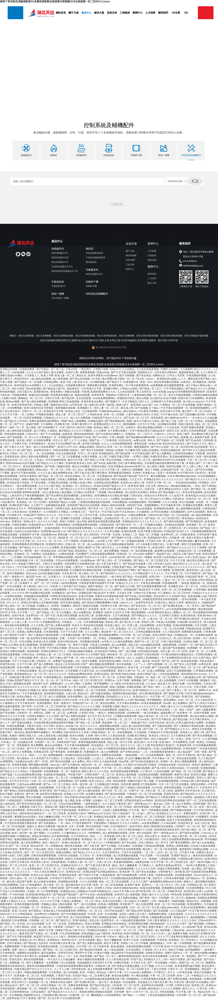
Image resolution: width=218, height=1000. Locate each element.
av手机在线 (76, 404)
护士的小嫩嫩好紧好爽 (138, 758)
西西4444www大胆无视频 (20, 463)
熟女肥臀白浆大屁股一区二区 (118, 378)
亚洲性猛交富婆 (68, 875)
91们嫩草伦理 (132, 450)
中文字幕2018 (185, 472)
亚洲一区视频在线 (68, 819)
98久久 (151, 440)
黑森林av (111, 395)
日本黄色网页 (27, 738)
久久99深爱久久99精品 (56, 511)
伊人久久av (26, 518)
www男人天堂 (105, 540)
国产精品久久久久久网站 (50, 463)
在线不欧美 (18, 615)
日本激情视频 (51, 631)
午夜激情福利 (113, 842)
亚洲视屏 (98, 612)
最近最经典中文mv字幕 (79, 884)
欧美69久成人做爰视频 (128, 894)
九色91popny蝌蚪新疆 (29, 784)
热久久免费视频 (57, 696)
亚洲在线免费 (129, 531)
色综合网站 (55, 709)
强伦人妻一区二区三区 (106, 408)
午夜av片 (112, 936)
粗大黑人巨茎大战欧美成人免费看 (185, 722)
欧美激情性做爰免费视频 (125, 771)
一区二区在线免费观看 (151, 755)
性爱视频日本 (131, 382)
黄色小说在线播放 (58, 849)
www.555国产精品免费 (13, 699)
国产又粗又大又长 (197, 443)
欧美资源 (117, 933)
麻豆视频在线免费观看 (102, 664)
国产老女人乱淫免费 (185, 664)
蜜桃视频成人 (158, 943)
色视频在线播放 (72, 839)
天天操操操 (140, 732)
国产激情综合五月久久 (14, 508)
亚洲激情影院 (106, 453)
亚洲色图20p (144, 748)
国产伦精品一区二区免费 (28, 382)
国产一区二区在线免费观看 (202, 800)
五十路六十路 (210, 463)
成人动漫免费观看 (14, 888)
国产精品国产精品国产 (66, 894)
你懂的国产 (208, 602)
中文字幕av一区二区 (163, 758)
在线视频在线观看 (46, 819)
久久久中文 (18, 592)
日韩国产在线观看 (184, 777)
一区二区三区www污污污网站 (154, 498)
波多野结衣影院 (9, 849)
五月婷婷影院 (8, 952)
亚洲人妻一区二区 (75, 544)
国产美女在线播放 (146, 871)
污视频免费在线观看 (160, 917)
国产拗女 (143, 926)
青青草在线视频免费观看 (41, 965)
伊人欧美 (92, 453)
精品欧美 (62, 826)
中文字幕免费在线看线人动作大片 (64, 978)
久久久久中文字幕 (50, 901)
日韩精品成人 (61, 719)
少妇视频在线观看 (167, 424)
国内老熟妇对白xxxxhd (194, 673)
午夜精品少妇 (35, 589)
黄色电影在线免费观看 (17, 625)
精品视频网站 (139, 612)
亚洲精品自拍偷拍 (97, 930)
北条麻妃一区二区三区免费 (107, 800)
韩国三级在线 (186, 424)
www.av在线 (193, 930)
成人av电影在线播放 (45, 881)
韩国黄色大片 (145, 372)
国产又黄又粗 (72, 829)
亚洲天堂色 (15, 959)
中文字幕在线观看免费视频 (77, 528)
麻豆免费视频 (158, 476)
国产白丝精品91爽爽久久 (110, 433)
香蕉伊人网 (148, 622)
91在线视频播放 (207, 476)
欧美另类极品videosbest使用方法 (127, 466)
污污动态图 (192, 768)
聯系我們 (163, 12)
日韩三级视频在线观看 (104, 917)
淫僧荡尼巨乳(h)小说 (119, 690)
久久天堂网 (52, 716)
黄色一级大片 (41, 657)
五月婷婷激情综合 (19, 991)
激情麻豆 (205, 680)
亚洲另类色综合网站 (92, 401)
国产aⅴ (151, 813)
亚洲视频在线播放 (95, 807)
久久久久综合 (189, 920)
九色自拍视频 (162, 771)
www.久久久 (127, 602)
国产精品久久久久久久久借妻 (84, 706)
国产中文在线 (87, 894)
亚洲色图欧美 (75, 751)
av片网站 (14, 644)
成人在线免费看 (145, 904)
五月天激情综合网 (181, 735)
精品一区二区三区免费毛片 (165, 677)
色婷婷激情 (33, 651)
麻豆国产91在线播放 (174, 648)
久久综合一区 (87, 855)
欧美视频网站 (193, 949)
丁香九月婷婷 (159, 969)
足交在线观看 (84, 398)
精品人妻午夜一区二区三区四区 (190, 836)
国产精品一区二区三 (150, 388)
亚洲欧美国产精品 (19, 505)
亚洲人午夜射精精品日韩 (181, 816)
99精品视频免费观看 (36, 972)
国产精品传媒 (180, 719)
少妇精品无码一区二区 (117, 518)
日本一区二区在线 (56, 923)
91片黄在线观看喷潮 (137, 385)
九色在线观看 (176, 914)
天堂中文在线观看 (132, 852)
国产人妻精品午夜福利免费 (44, 635)
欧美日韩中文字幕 (170, 411)
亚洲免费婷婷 (66, 780)
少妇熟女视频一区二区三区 (198, 641)
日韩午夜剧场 (206, 579)
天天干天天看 (178, 560)
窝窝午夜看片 (156, 926)
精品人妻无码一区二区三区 (153, 716)
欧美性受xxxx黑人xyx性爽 (198, 891)
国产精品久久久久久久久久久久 (85, 531)
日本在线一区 (177, 956)
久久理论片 (146, 771)
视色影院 (6, 920)
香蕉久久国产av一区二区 (132, 670)
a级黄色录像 (142, 862)
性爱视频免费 (170, 583)
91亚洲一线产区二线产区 (166, 661)
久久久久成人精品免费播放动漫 (55, 472)
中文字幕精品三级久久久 (136, 401)
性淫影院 (33, 901)
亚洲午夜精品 (80, 920)
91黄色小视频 (102, 952)
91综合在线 (125, 440)
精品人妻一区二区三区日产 (71, 414)
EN (186, 12)
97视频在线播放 (45, 414)
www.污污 (115, 369)
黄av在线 (31, 888)
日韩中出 (160, 433)
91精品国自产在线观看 (25, 787)
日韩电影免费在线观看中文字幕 (97, 583)
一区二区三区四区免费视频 (27, 417)
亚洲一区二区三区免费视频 (177, 589)
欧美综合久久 (141, 696)
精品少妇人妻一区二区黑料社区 (164, 528)
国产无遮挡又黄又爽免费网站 (26, 498)
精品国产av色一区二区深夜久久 (44, 576)
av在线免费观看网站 (104, 398)
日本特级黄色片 (38, 443)
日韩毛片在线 (70, 699)
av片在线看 (159, 391)
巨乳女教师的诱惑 (56, 459)
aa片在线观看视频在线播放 (181, 609)
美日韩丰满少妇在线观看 (194, 446)
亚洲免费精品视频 (138, 923)
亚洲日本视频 (86, 596)
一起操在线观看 (51, 528)
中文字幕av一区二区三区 (18, 648)
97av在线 (138, 554)
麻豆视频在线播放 (205, 881)
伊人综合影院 (191, 528)
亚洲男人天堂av (104, 888)
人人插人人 (98, 758)
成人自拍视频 (71, 972)
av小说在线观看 (36, 923)
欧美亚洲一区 (127, 871)
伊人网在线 (30, 586)
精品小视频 (6, 875)
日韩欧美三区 (78, 511)
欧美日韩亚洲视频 (67, 615)
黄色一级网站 (125, 797)
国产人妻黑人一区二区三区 (182, 690)
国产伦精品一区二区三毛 (50, 369)
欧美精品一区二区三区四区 (32, 502)
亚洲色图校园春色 (22, 537)
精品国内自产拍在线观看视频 (127, 952)
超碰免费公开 (168, 712)
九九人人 (106, 443)
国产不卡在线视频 (51, 433)
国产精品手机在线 (100, 985)
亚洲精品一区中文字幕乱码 (51, 729)
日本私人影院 (41, 829)
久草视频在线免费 (98, 686)
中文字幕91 (69, 868)
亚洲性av (211, 985)
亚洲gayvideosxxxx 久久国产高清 (50, 917)
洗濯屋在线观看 (164, 875)
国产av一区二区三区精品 (57, 784)
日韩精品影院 (107, 524)
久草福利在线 (95, 414)
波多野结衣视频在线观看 (185, 936)
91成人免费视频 (156, 670)
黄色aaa (101, 972)
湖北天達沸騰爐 (43, 335)
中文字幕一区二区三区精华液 (50, 706)
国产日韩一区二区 (153, 729)
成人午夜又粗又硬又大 (109, 563)
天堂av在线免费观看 (66, 560)
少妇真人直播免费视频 (115, 810)
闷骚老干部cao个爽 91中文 (70, 930)
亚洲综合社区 (74, 871)
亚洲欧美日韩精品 (137, 735)
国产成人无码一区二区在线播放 (114, 560)
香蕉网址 (191, 956)
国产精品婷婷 (123, 453)
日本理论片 (200, 472)
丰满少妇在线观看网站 (193, 907)
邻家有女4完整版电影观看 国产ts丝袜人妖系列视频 (123, 596)
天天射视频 (71, 670)
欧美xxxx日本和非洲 (156, 495)
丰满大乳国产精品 (37, 709)
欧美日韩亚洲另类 (22, 404)
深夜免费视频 (125, 732)
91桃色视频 (21, 560)
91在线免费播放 (195, 888)
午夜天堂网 (200, 686)
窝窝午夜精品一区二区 (101, 586)
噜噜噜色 (14, 518)
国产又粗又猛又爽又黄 (98, 865)
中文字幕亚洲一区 (141, 547)
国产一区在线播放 (158, 962)
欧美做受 (21, 589)
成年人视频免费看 (206, 709)
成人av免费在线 (82, 612)
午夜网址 (36, 554)
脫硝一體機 (163, 149)
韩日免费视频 (116, 492)
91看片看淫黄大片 (82, 424)
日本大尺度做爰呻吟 (31, 884)
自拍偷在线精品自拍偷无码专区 (82, 755)
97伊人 (82, 453)
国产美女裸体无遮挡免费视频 (62, 495)
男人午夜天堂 (177, 982)
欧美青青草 (98, 395)
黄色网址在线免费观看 (80, 936)
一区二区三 (150, 852)
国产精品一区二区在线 (13, 923)
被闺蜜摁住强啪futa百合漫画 (33, 609)
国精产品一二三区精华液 (103, 440)
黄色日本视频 (92, 923)
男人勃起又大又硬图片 (137, 901)
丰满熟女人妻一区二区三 (81, 862)
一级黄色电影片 (92, 803)
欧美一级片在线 (208, 807)
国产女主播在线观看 (89, 790)
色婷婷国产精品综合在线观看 (83, 505)
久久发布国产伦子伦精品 (73, 586)
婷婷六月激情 (67, 521)
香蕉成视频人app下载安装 (202, 596)
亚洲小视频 (23, 667)
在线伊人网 (72, 372)
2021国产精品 (66, 550)
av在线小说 (72, 725)
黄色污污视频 (81, 644)
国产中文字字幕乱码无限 (41, 748)
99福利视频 (178, 901)
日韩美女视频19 (36, 716)
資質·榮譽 (130, 260)
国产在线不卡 (24, 829)
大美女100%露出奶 (111, 489)
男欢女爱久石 (152, 836)
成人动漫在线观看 (45, 479)
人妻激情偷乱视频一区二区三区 (149, 395)
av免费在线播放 (13, 596)
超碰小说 (5, 764)
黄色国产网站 (153, 579)
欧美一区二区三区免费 (54, 686)
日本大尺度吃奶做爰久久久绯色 (135, 829)
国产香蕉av (10, 790)
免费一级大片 (19, 949)
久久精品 (83, 440)
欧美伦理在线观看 (193, 492)
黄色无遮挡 (208, 965)
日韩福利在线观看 (34, 800)
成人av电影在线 (96, 544)
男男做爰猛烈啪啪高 (120, 472)
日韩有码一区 (44, 661)
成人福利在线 (206, 761)
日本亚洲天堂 (70, 573)
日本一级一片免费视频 (179, 943)
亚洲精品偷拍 (96, 421)
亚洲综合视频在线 (171, 450)
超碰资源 (67, 433)
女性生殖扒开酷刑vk (166, 372)
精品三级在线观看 (62, 904)
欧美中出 (209, 648)
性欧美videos (205, 615)
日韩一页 (170, 803)
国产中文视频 (109, 845)
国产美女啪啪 (8, 712)
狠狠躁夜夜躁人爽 (189, 372)
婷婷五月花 (173, 430)
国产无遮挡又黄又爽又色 (23, 956)
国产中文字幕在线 (161, 719)
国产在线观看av (48, 823)
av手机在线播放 (160, 511)
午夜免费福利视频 (197, 375)
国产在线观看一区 (17, 437)
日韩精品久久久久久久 (56, 417)
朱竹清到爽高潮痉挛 (150, 693)
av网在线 (72, 712)
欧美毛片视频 (199, 774)
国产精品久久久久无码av (14, 771)
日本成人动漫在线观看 (203, 845)
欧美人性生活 (97, 780)
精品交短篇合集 (54, 800)
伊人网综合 (39, 939)
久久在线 (56, 839)
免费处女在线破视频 (38, 699)
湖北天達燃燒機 (126, 335)
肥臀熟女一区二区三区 (90, 910)
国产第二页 (44, 998)
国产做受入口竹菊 (95, 459)
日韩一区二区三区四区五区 (140, 638)
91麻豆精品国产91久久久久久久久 (33, 969)
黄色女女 (81, 375)
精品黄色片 (73, 388)
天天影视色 (55, 972)
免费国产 (150, 554)
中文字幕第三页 (174, 573)
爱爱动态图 (140, 443)
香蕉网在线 (6, 969)
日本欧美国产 (190, 748)
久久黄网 (211, 651)
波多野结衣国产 (101, 537)
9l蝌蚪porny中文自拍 (99, 813)
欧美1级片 (140, 742)
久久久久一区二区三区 (49, 540)
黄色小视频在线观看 (52, 858)
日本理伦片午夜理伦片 (62, 878)
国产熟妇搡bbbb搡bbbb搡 (140, 437)
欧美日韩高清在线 (68, 641)
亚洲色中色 (18, 709)
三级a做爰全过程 (192, 677)
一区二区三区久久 (11, 466)
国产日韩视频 (127, 375)
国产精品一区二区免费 (203, 489)
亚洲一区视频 (83, 800)
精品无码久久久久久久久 (187, 563)
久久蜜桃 (42, 888)
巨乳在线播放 (14, 586)
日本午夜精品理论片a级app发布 (148, 430)
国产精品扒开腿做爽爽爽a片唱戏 (100, 602)
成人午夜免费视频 (117, 579)
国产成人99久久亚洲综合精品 (168, 768)
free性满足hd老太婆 (133, 683)
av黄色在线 (205, 664)
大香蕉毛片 (81, 609)
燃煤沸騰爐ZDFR (59, 253)
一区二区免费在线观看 (201, 635)
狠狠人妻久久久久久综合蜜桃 (177, 706)
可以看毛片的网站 (149, 411)
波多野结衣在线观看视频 (127, 849)
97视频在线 (23, 836)
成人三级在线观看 (114, 949)
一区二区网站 (27, 414)
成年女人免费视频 (22, 751)
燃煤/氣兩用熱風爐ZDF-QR (64, 271)
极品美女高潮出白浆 (198, 560)
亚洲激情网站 (133, 599)
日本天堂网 (201, 625)
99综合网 (176, 894)
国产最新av (140, 567)
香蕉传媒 (63, 534)
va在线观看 (18, 372)
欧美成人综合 (73, 411)
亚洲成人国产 (194, 463)
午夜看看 (58, 926)
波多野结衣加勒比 (10, 479)
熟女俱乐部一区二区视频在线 (47, 845)
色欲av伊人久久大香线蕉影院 (16, 914)
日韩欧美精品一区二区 (103, 732)
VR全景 (176, 12)
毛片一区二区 (51, 518)
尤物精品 (46, 904)
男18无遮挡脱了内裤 (97, 826)
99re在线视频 (34, 388)
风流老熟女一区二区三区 (89, 550)
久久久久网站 (92, 631)
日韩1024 (153, 515)
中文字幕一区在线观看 (92, 699)
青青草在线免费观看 (63, 599)
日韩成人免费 (41, 404)
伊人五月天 (160, 949)
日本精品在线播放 (27, 670)
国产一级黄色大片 (14, 576)
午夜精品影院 (14, 800)
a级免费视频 (169, 644)
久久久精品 (108, 803)
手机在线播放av (33, 628)
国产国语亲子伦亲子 (15, 635)
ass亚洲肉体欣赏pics (160, 612)
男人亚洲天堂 (144, 391)
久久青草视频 (209, 738)
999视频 (140, 797)
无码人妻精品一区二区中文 (153, 842)
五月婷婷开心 (157, 609)
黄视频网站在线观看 (173, 888)
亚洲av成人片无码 (138, 609)
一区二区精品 (99, 638)
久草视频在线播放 (203, 670)
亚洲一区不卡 (193, 738)
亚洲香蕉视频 (19, 764)
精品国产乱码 (41, 683)
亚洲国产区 (209, 628)
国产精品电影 (195, 959)
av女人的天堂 (203, 823)
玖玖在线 (157, 787)
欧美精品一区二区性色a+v (78, 485)
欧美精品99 (163, 378)
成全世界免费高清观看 (166, 382)
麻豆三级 (139, 482)
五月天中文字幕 (146, 424)
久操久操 (71, 693)
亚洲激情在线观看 (164, 508)
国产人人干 (70, 440)
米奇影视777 (127, 904)
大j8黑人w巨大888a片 (89, 787)
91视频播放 (122, 528)
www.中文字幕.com (124, 891)
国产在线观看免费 (127, 875)
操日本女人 (108, 547)
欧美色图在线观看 (148, 651)
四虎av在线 (103, 372)
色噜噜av (98, 599)
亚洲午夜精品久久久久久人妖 (149, 690)
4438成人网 (186, 780)
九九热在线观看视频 (147, 369)
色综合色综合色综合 (173, 443)
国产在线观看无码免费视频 (201, 871)
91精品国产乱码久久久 (177, 531)
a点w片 (96, 810)
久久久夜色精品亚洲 (117, 959)
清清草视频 (199, 803)
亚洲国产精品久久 (181, 855)
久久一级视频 (149, 858)
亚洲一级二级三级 (41, 926)
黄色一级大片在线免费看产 (41, 446)
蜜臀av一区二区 (182, 612)
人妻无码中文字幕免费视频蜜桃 (27, 495)
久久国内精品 (67, 946)
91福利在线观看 (124, 508)
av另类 (105, 641)
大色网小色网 (101, 369)
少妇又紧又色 (24, 391)
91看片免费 (173, 544)
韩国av (105, 505)
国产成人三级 (169, 421)
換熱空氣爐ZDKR (94, 274)
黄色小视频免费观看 (186, 761)
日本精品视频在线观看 (148, 631)
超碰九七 (32, 826)
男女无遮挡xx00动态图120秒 (81, 797)
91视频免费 (77, 777)
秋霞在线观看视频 (150, 888)
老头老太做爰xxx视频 (202, 716)
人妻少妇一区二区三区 (160, 618)
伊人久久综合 (208, 936)
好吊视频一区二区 (29, 907)
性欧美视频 (86, 956)
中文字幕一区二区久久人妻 (77, 816)
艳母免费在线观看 (14, 433)
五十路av (154, 408)
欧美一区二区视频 (114, 414)
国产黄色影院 (58, 751)
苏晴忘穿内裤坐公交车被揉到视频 (40, 602)
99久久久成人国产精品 (20, 450)
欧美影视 (109, 836)
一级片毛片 (94, 511)
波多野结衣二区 (170, 534)
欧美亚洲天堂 (70, 709)
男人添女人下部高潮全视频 (178, 540)
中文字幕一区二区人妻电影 (117, 768)
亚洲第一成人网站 (192, 868)
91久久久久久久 (59, 579)
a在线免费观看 (69, 583)
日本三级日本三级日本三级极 (76, 427)
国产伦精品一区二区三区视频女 (54, 612)
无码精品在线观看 (175, 524)
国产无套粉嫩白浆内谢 (192, 414)
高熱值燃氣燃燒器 (94, 253)
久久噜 (136, 622)
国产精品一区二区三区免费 (186, 771)
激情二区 (171, 755)
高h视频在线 (200, 382)
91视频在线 (180, 635)
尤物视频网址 (152, 505)
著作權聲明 (143, 340)
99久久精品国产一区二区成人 (167, 738)
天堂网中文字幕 (109, 605)
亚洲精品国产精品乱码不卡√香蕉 (142, 589)
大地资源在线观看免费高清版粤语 (75, 965)
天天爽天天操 (19, 443)
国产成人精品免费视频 (34, 401)
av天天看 (153, 742)
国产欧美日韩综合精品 (123, 673)
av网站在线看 (122, 962)
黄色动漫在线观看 (187, 758)
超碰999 (179, 790)
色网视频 (136, 680)
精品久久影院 (176, 602)
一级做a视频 (130, 755)
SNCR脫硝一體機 (60, 298)
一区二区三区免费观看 (112, 988)
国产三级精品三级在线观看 (135, 787)
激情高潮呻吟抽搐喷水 (38, 732)
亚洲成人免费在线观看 (29, 631)
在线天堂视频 (164, 625)
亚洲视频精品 (192, 969)
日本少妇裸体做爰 (66, 453)
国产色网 (50, 466)
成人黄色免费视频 (95, 696)
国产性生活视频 (204, 469)
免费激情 (24, 807)
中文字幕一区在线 (111, 534)
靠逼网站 (34, 768)
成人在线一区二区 (114, 599)
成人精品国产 (185, 751)
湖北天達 (164, 335)
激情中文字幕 (46, 930)
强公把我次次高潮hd (136, 492)
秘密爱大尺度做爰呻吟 (145, 784)
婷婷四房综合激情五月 (32, 813)
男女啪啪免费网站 (109, 635)
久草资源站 (20, 690)
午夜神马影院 (57, 888)
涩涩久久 (201, 777)
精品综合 (19, 732)
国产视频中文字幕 (122, 537)
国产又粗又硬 (92, 845)
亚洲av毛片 (30, 521)
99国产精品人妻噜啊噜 (74, 421)
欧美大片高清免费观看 (194, 430)
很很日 (69, 858)
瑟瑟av (153, 492)
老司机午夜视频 (91, 443)
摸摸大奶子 (122, 404)
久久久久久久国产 (177, 923)
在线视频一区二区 (39, 982)
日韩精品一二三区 (72, 622)
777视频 (5, 472)
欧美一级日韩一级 (83, 784)
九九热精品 (128, 369)
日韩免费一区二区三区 (40, 719)
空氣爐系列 (81, 149)
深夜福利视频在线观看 (139, 946)
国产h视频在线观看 (181, 810)
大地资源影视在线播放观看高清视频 (54, 722)
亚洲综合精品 (99, 466)
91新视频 (137, 845)
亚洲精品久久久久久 (61, 609)
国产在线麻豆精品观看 (38, 592)
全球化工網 (114, 340)
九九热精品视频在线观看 (121, 544)
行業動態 (152, 255)
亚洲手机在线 (8, 664)
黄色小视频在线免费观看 (91, 959)
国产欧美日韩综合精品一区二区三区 (37, 803)
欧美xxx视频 (77, 735)
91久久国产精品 (202, 657)
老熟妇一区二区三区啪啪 (135, 943)
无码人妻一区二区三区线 (174, 651)
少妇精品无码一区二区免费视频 (194, 550)
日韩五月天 (37, 807)
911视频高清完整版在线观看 (86, 570)
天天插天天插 (86, 670)
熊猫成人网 (51, 807)
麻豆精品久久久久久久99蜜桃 (75, 430)
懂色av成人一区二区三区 (50, 469)
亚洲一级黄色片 (62, 703)
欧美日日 (194, 933)
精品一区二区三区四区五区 (88, 680)
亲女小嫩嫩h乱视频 (50, 816)
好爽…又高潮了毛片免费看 (75, 638)
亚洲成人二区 (130, 534)
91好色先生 (184, 764)
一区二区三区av (92, 901)
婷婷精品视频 (137, 528)
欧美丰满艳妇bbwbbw (126, 888)
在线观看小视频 (111, 706)
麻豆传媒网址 (49, 952)
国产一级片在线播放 (85, 904)
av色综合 (186, 382)
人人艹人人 (139, 664)
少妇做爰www (88, 560)
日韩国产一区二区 (45, 742)
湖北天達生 (141, 335)
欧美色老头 (154, 628)
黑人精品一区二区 (89, 573)
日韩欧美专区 (175, 891)
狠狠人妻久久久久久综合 (96, 771)
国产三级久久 (150, 680)
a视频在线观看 (141, 768)
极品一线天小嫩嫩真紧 (125, 865)
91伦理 (92, 914)
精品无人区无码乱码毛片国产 (71, 664)
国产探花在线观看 (115, 794)
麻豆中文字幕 (75, 459)
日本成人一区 (9, 742)
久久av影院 (53, 832)
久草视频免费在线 (50, 622)
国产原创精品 (203, 696)
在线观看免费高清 (75, 385)
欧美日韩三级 (86, 615)
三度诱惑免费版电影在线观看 (94, 502)
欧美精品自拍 (49, 550)
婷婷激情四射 (158, 923)
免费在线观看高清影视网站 (44, 421)
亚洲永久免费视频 (129, 917)
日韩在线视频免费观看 (102, 554)
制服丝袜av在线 (59, 404)
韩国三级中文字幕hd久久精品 (143, 421)
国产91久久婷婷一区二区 (165, 446)
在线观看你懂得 (184, 875)
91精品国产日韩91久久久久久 (40, 515)
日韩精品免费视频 (154, 845)
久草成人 (39, 459)
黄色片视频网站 (16, 573)
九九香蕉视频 (17, 897)
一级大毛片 (102, 982)
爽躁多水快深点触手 (61, 982)
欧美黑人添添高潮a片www (169, 557)
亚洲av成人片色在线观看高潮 (59, 910)
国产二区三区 (8, 631)
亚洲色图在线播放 (54, 693)
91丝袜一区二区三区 (45, 537)
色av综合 (6, 599)
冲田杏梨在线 (79, 969)
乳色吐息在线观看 (90, 768)
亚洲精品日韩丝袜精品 (93, 579)
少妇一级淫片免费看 (86, 661)
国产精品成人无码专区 (36, 943)
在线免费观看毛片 (53, 797)
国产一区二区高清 (19, 845)
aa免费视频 (156, 385)
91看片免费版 (90, 456)
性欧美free (179, 498)
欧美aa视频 (57, 829)
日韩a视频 (43, 570)
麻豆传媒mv (131, 411)
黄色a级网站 (118, 946)
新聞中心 (138, 12)
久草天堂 (202, 988)
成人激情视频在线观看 (188, 508)
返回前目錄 (117, 204)
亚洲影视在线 (41, 391)
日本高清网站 (194, 683)
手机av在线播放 (144, 508)
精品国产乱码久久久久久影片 (91, 557)
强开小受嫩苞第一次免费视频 (42, 962)
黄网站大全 (205, 690)
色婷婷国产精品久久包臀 (62, 502)
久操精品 (52, 430)
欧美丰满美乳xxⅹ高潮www (103, 375)
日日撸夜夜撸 (97, 382)
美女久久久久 (128, 745)
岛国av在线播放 (150, 450)
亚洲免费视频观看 (122, 443)
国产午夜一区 (71, 657)
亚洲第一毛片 (200, 638)
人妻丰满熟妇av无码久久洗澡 (142, 414)
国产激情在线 (67, 498)
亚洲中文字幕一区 (27, 489)
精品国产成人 (164, 554)
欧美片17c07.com (68, 446)
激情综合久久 (193, 602)
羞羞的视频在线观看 (25, 839)
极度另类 (24, 933)
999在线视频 (167, 991)
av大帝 (55, 998)
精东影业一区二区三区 (120, 654)
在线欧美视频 (134, 686)
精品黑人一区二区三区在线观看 (160, 849)
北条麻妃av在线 (24, 761)
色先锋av (9, 589)
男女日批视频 (114, 459)
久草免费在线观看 (70, 635)
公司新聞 (152, 251)
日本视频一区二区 (160, 807)
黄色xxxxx (164, 485)
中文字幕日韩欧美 (27, 567)
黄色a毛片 (84, 693)
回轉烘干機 (136, 149)
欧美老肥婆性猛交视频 (188, 965)
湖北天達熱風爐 (26, 335)
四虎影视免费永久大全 (103, 391)
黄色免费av (57, 391)
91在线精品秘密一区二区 (38, 557)
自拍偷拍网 (133, 712)
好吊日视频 (25, 641)
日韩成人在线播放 (100, 644)
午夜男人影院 (146, 875)
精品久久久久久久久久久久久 (92, 498)
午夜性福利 (62, 748)
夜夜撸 (184, 437)
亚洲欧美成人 (88, 540)
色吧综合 (39, 712)
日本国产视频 (125, 677)
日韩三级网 (23, 855)
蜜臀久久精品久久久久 (14, 901)
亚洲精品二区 (22, 554)
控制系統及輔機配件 (191, 149)
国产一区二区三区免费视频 (65, 456)
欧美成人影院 (24, 440)
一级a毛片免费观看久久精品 (200, 865)
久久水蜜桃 (100, 430)
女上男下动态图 (77, 686)
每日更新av (23, 758)
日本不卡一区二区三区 (146, 991)
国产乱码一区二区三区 (137, 417)
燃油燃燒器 (91, 262)
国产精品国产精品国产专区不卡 (131, 476)
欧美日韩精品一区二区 (54, 985)
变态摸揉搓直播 (144, 550)
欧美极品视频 (69, 547)
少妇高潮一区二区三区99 (126, 985)
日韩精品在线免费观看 (107, 482)
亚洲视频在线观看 (68, 881)
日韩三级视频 (111, 787)
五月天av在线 (142, 719)
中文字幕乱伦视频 (57, 648)
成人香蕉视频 (60, 378)
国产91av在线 (194, 440)
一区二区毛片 (192, 605)
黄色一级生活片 (51, 842)
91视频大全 (34, 690)
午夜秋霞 (200, 453)
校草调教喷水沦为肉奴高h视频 (112, 495)
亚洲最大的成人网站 (81, 482)
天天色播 (145, 667)
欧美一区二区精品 (68, 738)
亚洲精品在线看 (9, 369)
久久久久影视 (170, 502)
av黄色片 (131, 427)
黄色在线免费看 (121, 975)
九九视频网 (186, 369)
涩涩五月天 (137, 518)
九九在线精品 (56, 385)
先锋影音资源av (159, 456)
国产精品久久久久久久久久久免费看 (39, 547)
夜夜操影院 (157, 417)
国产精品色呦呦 (9, 939)
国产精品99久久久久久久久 (115, 573)
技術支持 (112, 12)
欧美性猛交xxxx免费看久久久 (30, 385)
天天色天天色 (138, 962)
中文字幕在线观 (141, 453)
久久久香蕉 (207, 372)
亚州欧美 (180, 871)
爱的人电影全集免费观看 (35, 456)
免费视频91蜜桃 (158, 914)
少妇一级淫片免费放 (174, 959)
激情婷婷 (206, 764)
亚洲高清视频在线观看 (27, 904)
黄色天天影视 (111, 943)
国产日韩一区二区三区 (115, 790)
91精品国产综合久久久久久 (107, 417)
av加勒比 (32, 570)
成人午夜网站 (184, 803)
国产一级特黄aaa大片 (140, 803)
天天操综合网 (71, 576)
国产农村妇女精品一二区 (164, 709)
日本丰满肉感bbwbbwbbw (182, 476)
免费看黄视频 (87, 372)
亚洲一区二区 (197, 651)
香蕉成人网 (111, 622)
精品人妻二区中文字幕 (120, 742)
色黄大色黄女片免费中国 (200, 537)
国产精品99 (68, 398)
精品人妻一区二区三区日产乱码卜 (138, 936)
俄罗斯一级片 (32, 550)
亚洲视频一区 (195, 648)
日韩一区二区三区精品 (190, 421)
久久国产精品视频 (135, 699)
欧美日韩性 (88, 829)
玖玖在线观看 (68, 962)
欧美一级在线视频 (206, 456)
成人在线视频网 (168, 680)
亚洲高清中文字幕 (54, 411)
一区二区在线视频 (44, 453)
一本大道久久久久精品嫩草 (60, 959)
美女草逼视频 (124, 664)
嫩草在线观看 (202, 540)
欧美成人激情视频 (126, 774)
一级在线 (184, 583)
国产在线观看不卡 (48, 427)
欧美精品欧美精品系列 (167, 829)
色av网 (167, 703)
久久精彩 (80, 907)
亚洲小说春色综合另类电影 (39, 408)
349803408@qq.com (193, 265)
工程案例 (125, 12)
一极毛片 (101, 712)
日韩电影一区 (64, 644)
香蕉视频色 (196, 978)
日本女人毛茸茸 (176, 375)
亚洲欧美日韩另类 (163, 777)
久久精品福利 (169, 823)
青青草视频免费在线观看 (92, 742)
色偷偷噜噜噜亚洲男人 (76, 677)
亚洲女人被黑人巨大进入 (133, 914)
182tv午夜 (100, 936)
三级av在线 (178, 930)
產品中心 (86, 12)
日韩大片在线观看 (53, 563)
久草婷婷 (148, 949)
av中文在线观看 (196, 511)
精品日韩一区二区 (92, 764)
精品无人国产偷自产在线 (187, 554)
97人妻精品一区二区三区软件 (174, 592)
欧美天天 (77, 625)
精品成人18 (164, 683)
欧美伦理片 (159, 547)
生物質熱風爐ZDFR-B (62, 266)
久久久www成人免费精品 (138, 972)
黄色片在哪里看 (47, 826)
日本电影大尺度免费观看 (81, 897)
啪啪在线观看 (72, 391)
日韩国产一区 (186, 644)
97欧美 (144, 917)
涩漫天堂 (150, 489)
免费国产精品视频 (63, 661)
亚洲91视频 (154, 567)
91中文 (4, 845)
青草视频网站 (102, 683)
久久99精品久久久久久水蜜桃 (59, 618)
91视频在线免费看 (193, 505)
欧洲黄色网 (178, 570)
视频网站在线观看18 (28, 952)
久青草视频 (200, 589)
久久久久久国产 (140, 881)
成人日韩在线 (91, 534)
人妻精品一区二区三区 (130, 839)
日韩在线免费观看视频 (44, 855)
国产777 (203, 956)
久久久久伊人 (159, 933)
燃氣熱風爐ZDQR (60, 257)
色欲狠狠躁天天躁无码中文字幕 (95, 962)
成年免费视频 (111, 550)
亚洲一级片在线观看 (140, 832)
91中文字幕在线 (186, 755)
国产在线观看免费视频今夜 (152, 586)
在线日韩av (120, 515)
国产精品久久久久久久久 (87, 852)
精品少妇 (133, 644)
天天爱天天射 (187, 852)
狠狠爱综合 (35, 949)
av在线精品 (84, 618)
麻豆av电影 (142, 398)
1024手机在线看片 (114, 910)
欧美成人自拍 (84, 463)
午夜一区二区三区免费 (44, 780)
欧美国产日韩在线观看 (147, 654)
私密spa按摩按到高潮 (80, 673)
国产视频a (40, 832)
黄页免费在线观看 (102, 849)
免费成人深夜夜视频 (177, 845)
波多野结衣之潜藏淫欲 (47, 914)
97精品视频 (25, 657)
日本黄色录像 (185, 972)
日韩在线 (162, 939)
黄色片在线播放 (203, 972)
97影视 (85, 391)
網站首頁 (61, 12)
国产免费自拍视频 (178, 978)
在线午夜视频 (202, 712)
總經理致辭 (131, 255)
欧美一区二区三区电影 (120, 446)
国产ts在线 (99, 463)
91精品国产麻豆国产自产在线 (26, 677)
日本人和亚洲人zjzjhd (159, 563)
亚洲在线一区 (124, 554)
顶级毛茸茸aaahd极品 (71, 807)
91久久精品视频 (157, 819)
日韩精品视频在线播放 (205, 395)
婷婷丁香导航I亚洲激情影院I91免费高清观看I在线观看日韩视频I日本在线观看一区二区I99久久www (109, 364)
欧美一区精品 (87, 972)
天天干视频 (147, 965)
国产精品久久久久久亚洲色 (200, 388)
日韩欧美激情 (19, 524)
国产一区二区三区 (29, 985)
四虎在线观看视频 (28, 790)
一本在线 (89, 567)
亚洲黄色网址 (116, 385)
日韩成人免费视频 (67, 479)
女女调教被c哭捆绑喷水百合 (25, 995)
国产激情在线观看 (34, 978)
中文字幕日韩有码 (200, 719)
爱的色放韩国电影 (84, 433)
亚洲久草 (74, 579)
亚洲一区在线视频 (107, 914)
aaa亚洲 (4, 498)
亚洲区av (110, 680)
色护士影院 (18, 388)
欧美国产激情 (132, 884)
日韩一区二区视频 (136, 988)
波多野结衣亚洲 (145, 602)
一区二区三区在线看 (173, 628)
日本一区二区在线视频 (41, 560)
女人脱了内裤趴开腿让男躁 (114, 456)
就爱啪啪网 (166, 774)
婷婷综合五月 (69, 939)
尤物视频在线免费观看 (36, 596)
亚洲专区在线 (66, 952)
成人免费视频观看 (53, 755)
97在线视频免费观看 (205, 745)
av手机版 (192, 579)
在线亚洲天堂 (186, 823)
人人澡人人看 (19, 622)
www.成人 (55, 764)
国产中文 (19, 424)
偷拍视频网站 (198, 917)
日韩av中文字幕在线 (145, 592)
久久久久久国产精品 (168, 437)
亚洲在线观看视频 (183, 625)
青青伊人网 (211, 505)
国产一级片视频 (128, 651)
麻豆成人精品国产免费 (19, 881)
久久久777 (164, 936)
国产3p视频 (141, 408)
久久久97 (34, 622)
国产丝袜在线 (17, 618)
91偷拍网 (182, 622)
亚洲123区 (188, 696)
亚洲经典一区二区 (79, 995)
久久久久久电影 (165, 965)
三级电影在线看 (168, 858)
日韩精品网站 (51, 382)
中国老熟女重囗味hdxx (191, 858)
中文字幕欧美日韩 (171, 505)
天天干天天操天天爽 (71, 631)
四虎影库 (90, 492)
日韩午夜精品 (22, 926)
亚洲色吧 (187, 894)
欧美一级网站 (34, 618)
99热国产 (44, 988)
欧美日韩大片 (19, 982)
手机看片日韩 (8, 696)
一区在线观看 (162, 855)
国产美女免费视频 (202, 735)
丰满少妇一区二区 (106, 829)
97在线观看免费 (179, 716)
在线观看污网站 (48, 956)
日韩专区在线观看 (68, 855)
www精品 (44, 839)
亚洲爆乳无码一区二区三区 (183, 586)
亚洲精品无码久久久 (72, 865)
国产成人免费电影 (162, 453)
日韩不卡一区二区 (32, 411)
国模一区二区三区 (55, 712)
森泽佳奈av (193, 570)
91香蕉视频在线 (53, 677)
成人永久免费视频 (80, 417)
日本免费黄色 (180, 742)
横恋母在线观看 (74, 845)
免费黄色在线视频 (111, 755)
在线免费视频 (99, 618)
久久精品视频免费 (104, 528)
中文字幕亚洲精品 (174, 388)
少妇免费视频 (14, 408)
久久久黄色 (142, 709)
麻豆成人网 (127, 408)
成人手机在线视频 (80, 917)
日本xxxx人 (207, 832)
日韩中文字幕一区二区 (159, 482)
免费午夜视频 (8, 930)
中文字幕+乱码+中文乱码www (119, 511)
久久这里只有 (176, 495)
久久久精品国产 (179, 910)
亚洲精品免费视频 (207, 897)
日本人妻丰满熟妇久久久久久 (163, 920)
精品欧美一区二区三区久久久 (74, 537)
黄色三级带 (183, 433)
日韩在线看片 (39, 991)
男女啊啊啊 (154, 502)
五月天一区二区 (53, 868)
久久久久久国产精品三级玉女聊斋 (45, 372)
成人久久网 (143, 745)
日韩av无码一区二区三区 (137, 459)
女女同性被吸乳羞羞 (49, 573)
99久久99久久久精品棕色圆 (94, 479)
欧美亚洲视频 (22, 875)
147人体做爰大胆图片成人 (151, 544)
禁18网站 (57, 732)
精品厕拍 (56, 699)
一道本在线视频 (188, 599)
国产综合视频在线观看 (74, 914)
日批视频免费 (148, 939)
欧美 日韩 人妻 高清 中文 (74, 382)
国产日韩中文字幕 (88, 875)
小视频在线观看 (77, 729)
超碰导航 (111, 463)
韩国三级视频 (117, 686)
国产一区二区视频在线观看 (129, 540)
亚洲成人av (186, 732)
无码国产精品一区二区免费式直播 (91, 975)
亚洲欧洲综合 (103, 615)
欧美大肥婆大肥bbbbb (150, 531)
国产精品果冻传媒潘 (134, 563)
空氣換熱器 (108, 149)
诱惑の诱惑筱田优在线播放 (57, 690)
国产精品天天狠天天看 (129, 729)
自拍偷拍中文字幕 (27, 777)
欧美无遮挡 (19, 599)
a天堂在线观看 (87, 939)
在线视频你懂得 (26, 469)
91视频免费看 (27, 369)
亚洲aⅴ (66, 842)
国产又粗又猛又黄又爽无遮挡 (91, 472)
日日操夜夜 (143, 511)
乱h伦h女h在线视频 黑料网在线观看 (20, 492)
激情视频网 (129, 424)
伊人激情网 (110, 839)
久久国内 (128, 764)
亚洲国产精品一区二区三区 (186, 667)
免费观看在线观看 (192, 631)
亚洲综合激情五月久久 (54, 651)
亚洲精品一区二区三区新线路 (90, 690)
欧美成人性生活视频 (45, 641)
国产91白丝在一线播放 (140, 557)
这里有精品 (86, 495)
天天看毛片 (160, 972)
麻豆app (158, 803)
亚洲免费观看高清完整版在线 (28, 544)
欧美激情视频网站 (200, 408)
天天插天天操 (154, 540)
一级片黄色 (115, 576)
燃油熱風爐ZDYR (59, 262)
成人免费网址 (180, 703)
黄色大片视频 (176, 949)
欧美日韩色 (46, 790)
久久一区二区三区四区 (13, 748)
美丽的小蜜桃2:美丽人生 (23, 735)
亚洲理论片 (84, 810)
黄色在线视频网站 (33, 466)
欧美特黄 (126, 784)
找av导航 (82, 521)
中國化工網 (103, 340)
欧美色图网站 (75, 696)
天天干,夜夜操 (28, 998)
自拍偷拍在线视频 (90, 738)
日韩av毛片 (32, 433)
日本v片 (171, 433)
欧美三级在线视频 (14, 797)
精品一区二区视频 (149, 534)
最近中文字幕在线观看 (23, 472)
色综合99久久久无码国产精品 (170, 596)
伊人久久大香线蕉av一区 (43, 437)
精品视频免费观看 (174, 385)
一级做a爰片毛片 (138, 722)
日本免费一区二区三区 (189, 995)
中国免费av (100, 823)
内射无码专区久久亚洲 (76, 732)
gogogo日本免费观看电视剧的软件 (186, 391)
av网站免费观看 (137, 515)
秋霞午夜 (183, 398)
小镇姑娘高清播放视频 (133, 920)
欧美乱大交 (37, 875)
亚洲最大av (149, 472)
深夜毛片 (127, 469)
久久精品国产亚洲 (192, 926)
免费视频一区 (17, 962)
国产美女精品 (144, 375)
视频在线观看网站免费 (127, 858)
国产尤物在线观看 (162, 725)
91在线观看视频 (60, 570)
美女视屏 (106, 738)
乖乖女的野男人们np (38, 810)
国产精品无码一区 (126, 524)
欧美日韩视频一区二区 (137, 933)
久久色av (151, 683)
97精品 (140, 648)
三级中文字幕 (115, 972)
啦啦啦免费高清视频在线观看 (96, 991)
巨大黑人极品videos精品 (166, 907)
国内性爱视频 (141, 807)
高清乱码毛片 (22, 378)
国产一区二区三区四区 (47, 583)
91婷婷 (137, 472)
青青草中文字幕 (105, 858)
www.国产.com (150, 404)
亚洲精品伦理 (41, 751)
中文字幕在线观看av (128, 703)
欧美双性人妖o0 (77, 813)
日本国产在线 (87, 712)
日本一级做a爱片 (161, 901)
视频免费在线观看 (97, 385)
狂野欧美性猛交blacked (64, 596)
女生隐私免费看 (43, 440)
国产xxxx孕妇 (100, 437)
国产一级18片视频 (200, 862)
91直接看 (208, 440)
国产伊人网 (32, 794)
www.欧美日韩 (117, 557)
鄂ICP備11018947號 (168, 340)
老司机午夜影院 (28, 476)
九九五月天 (136, 479)
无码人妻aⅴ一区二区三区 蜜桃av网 (29, 878)
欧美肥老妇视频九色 (62, 395)
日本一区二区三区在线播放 (174, 784)
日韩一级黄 (200, 751)
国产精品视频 (196, 923)
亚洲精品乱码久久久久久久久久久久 (164, 479)
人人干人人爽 (62, 969)
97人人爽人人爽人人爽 (196, 466)
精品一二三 (35, 755)
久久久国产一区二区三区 (123, 930)
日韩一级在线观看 (116, 780)
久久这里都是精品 (32, 868)
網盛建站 (132, 340)
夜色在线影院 (79, 508)
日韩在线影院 (8, 988)
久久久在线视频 (89, 881)
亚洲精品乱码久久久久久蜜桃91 (104, 589)
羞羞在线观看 (82, 395)
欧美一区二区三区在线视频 (108, 884)
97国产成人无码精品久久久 (146, 959)
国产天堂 (50, 615)
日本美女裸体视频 (174, 878)
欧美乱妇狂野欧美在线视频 (170, 800)
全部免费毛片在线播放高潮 (80, 563)
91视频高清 (59, 592)
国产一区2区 (42, 761)
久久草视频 (122, 547)
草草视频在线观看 (63, 557)
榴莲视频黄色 (142, 446)
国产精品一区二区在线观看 (174, 515)
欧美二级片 (87, 888)
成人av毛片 (72, 628)
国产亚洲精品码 (195, 521)
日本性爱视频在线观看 (154, 978)
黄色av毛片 (193, 901)
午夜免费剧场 (120, 502)
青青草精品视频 (173, 787)
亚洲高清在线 (171, 794)
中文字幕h (49, 725)
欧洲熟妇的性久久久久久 (108, 424)
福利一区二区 (17, 427)
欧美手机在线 (84, 599)
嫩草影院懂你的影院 (130, 956)
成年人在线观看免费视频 (101, 729)
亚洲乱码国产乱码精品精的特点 (109, 667)
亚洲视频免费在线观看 (85, 524)
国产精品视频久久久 (169, 492)
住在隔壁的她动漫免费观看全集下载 (164, 463)
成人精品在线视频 (41, 378)
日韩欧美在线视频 (58, 482)
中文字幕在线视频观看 (77, 745)
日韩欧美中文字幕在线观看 (166, 401)
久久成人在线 (95, 748)
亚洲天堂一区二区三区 (199, 498)
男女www (31, 573)
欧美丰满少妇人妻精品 (92, 819)
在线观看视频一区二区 (56, 771)
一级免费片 (208, 949)
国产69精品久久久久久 (145, 615)
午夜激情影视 (108, 875)
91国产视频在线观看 (193, 427)
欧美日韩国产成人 (148, 673)
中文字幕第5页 (192, 573)
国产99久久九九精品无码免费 (199, 450)
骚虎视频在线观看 (65, 408)
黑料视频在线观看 (39, 764)
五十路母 (116, 683)
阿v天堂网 (40, 648)
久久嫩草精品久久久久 (74, 832)
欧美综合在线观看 (95, 777)
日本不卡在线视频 (188, 680)
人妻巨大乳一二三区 (103, 628)
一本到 (196, 485)
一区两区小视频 (140, 456)
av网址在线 (139, 440)
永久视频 (36, 667)
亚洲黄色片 (35, 511)
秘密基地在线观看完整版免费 (104, 521)
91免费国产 (82, 554)
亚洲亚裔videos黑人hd (54, 531)
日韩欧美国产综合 (66, 742)
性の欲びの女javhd (194, 401)
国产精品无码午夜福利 (139, 910)
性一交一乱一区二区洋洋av (56, 680)
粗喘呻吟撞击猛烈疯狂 (125, 693)
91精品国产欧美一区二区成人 (177, 469)
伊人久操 (180, 884)
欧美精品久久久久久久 (169, 813)
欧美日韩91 (136, 826)
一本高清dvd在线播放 (185, 482)
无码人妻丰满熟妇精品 (130, 463)
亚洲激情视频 (208, 768)
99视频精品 (133, 978)
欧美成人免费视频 (108, 904)
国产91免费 (72, 888)
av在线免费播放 (151, 823)
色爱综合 (17, 521)
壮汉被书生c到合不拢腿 (163, 398)
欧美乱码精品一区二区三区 (80, 476)
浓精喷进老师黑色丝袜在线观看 (160, 599)
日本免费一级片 (123, 991)
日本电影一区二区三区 (120, 719)
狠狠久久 (189, 881)
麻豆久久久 (189, 988)
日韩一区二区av (74, 469)
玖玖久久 (58, 440)
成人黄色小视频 (156, 466)
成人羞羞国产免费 (199, 437)
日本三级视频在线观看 (19, 683)
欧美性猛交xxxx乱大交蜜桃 (201, 495)
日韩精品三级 (195, 884)
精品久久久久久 (203, 369)
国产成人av (51, 498)
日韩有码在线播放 (183, 453)
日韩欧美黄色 (188, 534)
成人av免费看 (119, 644)
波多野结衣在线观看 (152, 985)
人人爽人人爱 (170, 686)
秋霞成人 (75, 450)
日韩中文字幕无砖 (19, 862)
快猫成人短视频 (115, 450)
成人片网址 (40, 430)
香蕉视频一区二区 (27, 988)
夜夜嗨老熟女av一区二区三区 (31, 673)
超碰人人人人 (179, 378)
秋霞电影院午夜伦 (158, 537)
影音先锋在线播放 (70, 602)
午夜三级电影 (117, 437)
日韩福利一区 (141, 677)
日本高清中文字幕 (91, 388)
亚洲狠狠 (53, 401)
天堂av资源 (106, 515)
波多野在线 (13, 998)
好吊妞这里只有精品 (18, 482)
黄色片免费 (178, 683)
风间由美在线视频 (93, 625)
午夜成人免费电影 (71, 901)
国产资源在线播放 (22, 722)
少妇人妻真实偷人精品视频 (57, 492)
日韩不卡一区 (176, 969)
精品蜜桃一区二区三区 (115, 722)
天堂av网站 (124, 845)
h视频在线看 (63, 466)
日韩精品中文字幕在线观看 (163, 732)
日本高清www (20, 511)
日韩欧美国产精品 (122, 567)
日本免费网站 (197, 398)
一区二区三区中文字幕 (85, 515)
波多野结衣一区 (35, 615)
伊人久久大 (13, 602)
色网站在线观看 (117, 712)
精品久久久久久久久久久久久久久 (140, 706)
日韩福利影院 (58, 862)
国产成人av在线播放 (203, 842)
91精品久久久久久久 (127, 583)
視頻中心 (130, 269)
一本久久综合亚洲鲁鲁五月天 (48, 871)
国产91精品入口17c (65, 790)
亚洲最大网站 (111, 388)
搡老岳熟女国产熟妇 (199, 378)
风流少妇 (94, 920)
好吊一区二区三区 (168, 852)
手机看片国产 (75, 774)
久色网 (89, 735)
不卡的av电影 (39, 482)
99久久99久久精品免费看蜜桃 (97, 657)
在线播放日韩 (26, 742)
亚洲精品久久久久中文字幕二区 (102, 469)
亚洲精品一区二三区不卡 (139, 433)
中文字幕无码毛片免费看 (203, 910)
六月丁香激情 (71, 540)
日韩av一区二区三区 (21, 453)
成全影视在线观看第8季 (27, 528)
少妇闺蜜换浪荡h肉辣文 (162, 751)
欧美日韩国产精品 (163, 635)
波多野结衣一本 (110, 920)
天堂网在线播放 (204, 654)
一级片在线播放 (150, 712)
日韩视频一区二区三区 (171, 897)
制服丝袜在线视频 (39, 395)
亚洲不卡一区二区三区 (52, 897)
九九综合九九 (164, 638)
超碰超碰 (191, 897)
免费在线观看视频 (78, 985)
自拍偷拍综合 (129, 498)
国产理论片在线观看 (92, 450)
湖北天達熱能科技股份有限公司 (55, 340)
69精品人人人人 (98, 868)
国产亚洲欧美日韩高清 (187, 618)
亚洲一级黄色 (197, 742)
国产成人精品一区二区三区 (54, 777)
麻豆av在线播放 (81, 466)
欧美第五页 (196, 622)
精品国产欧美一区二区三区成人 (88, 719)
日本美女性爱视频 (174, 576)
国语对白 (101, 446)
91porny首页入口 (204, 875)
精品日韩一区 (154, 648)
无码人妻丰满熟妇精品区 (94, 576)
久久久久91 (186, 686)
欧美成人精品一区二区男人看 (121, 625)
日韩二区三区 (104, 862)
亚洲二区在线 (19, 910)
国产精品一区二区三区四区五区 (163, 518)
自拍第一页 (202, 502)
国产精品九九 (63, 920)
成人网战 (31, 427)
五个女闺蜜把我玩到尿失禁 (176, 657)
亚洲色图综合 (76, 923)
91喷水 (173, 962)
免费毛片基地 (182, 774)
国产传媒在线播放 (101, 693)
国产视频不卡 (113, 401)
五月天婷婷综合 (80, 836)
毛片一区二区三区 (140, 907)
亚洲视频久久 (85, 408)
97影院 (94, 988)
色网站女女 (159, 375)
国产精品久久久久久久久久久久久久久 (184, 567)
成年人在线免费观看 (55, 589)
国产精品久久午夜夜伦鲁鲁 (161, 797)
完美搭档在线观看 (84, 858)
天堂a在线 (72, 369)
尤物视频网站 (116, 638)
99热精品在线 (194, 628)
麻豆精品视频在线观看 (150, 427)
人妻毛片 (78, 567)
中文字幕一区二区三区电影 (136, 635)
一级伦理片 (85, 369)
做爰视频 (82, 868)
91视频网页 (202, 816)
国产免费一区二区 (49, 489)
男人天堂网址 (173, 926)
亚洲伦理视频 (104, 855)
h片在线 (96, 378)
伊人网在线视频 (140, 975)
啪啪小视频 (28, 479)
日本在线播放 (82, 667)
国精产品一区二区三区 (147, 641)
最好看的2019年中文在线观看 (169, 459)
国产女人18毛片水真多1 (203, 703)
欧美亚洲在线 (188, 615)
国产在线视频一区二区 (160, 664)
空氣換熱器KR (58, 286)
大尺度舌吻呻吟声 (82, 823)
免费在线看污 (191, 813)
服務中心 (153, 266)
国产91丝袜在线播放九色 (145, 761)
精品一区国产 (187, 709)
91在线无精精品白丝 (100, 891)
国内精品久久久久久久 (119, 696)
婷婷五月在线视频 (202, 729)
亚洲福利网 (41, 579)
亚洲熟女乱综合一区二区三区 (16, 459)
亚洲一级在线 (107, 404)
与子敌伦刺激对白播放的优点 (177, 654)
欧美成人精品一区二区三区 (109, 427)
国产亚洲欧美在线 (173, 605)
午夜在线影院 (29, 946)
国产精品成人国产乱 (54, 388)
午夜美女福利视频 (150, 583)
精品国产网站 (142, 738)
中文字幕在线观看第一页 (175, 408)
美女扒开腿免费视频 (179, 395)
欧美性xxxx (127, 482)
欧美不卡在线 (131, 939)
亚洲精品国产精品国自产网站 (120, 570)
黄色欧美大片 (181, 917)
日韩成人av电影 (129, 388)
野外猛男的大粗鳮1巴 (163, 745)
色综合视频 (83, 758)
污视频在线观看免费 (125, 716)
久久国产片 (37, 505)
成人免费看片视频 (178, 933)
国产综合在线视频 (96, 907)
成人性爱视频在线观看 (126, 855)
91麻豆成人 (161, 602)
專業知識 (152, 260)
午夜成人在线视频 (166, 622)
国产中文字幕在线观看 (124, 372)
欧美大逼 (133, 667)
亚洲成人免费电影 (92, 518)
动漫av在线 (155, 443)
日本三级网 (123, 680)
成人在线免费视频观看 (22, 819)
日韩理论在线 (62, 508)
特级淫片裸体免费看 (168, 868)
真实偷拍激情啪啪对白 (182, 456)
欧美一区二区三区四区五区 (44, 865)
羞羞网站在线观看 (165, 550)
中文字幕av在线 (169, 414)
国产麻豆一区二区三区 (122, 648)
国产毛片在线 (128, 926)
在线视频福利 (178, 511)
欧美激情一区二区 (196, 524)
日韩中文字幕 (52, 398)
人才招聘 (150, 12)
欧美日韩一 (155, 576)
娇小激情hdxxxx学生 (177, 417)
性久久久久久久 (89, 725)
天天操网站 (47, 424)
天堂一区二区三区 (197, 459)
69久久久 (43, 586)
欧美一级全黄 (143, 661)
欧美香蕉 (171, 472)
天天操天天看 (124, 592)
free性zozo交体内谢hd (27, 531)
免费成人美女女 (205, 852)
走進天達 (131, 243)
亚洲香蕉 (85, 628)
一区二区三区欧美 (56, 813)
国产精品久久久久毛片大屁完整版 (79, 489)
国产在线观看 (161, 910)
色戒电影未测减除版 (55, 774)
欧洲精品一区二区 (92, 839)
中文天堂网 (146, 855)
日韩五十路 (140, 537)
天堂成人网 (209, 683)
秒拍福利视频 (8, 391)
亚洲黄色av (54, 939)
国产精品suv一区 (196, 878)
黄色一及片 (146, 382)
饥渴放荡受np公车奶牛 (41, 524)
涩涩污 (161, 472)
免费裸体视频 (12, 946)
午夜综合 (120, 657)
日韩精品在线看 (167, 764)
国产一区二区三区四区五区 (39, 852)
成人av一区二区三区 (118, 819)
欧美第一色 (124, 816)
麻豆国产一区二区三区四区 (197, 411)
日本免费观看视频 (94, 622)
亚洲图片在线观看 (71, 518)
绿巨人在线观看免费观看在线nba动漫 (183, 839)
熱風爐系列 (26, 149)
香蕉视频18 (23, 745)
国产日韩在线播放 (54, 628)
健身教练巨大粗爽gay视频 (194, 849)
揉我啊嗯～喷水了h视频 (146, 469)
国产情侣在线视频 (60, 761)
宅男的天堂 (123, 395)
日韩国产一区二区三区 (188, 826)
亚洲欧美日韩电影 (80, 849)
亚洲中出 (147, 884)
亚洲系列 (17, 978)
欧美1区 (4, 453)
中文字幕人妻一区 (66, 787)
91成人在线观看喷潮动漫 (94, 648)
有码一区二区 (138, 618)
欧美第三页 (198, 985)
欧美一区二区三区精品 (113, 609)
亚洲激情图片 (47, 644)
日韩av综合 (136, 495)
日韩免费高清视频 (158, 810)
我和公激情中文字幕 (89, 547)
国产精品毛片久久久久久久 (63, 991)
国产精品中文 (137, 579)
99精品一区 (127, 550)
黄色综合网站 (108, 703)
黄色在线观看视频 (34, 959)
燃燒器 (53, 149)
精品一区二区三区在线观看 (114, 881)
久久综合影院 (185, 797)
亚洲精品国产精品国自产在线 (75, 437)
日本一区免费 (77, 826)
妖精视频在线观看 (55, 505)
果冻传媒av (188, 518)
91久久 (172, 972)
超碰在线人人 (126, 709)
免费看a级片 (57, 683)
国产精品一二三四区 (134, 995)
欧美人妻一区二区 (65, 375)
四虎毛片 (158, 878)
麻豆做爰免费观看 (10, 706)
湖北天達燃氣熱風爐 (85, 335)
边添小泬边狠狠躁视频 (179, 670)
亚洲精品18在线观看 (105, 816)
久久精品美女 (68, 758)
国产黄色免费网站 (180, 842)
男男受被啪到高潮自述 (40, 508)
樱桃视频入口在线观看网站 (106, 995)
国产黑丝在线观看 (189, 832)
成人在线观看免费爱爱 (100, 969)
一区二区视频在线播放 (150, 524)
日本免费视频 (20, 920)
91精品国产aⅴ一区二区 (86, 703)
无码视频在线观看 (90, 641)
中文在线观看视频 (70, 933)
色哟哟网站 (94, 832)
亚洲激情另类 (184, 745)
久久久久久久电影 (48, 521)
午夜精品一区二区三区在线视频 (178, 404)
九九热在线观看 (126, 391)
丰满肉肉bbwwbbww (110, 411)
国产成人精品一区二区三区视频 (18, 605)
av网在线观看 (67, 554)
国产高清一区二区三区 (101, 508)
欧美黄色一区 (185, 712)
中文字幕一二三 (26, 612)
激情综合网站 (198, 784)
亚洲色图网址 (195, 904)
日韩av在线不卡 (207, 920)
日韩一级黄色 (146, 930)
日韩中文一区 (136, 790)
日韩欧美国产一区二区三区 (100, 774)
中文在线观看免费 (70, 998)
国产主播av (56, 657)
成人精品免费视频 (201, 515)
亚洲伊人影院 (78, 748)
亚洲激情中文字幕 (29, 534)
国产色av (72, 592)
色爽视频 (206, 901)
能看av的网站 (87, 446)
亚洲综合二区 (49, 907)
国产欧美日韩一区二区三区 (151, 891)
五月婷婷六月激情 (169, 615)
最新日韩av (51, 875)
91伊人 (68, 988)
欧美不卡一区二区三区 (103, 677)
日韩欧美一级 (177, 537)
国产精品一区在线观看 (135, 576)
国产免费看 (81, 780)
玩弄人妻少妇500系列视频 (136, 725)
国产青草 (27, 706)
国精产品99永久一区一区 (179, 952)
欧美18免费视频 (29, 644)
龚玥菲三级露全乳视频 (86, 605)
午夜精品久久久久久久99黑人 (124, 823)
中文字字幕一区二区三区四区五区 (170, 862)
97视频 (38, 518)
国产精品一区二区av (39, 599)
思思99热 (136, 404)
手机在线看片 (207, 661)
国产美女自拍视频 (80, 378)
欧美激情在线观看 (48, 946)
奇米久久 (128, 661)
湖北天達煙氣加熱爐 (63, 335)
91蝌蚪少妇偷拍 (169, 369)
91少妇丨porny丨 (146, 378)
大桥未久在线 (34, 725)
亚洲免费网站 (44, 703)
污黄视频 (212, 917)
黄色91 (196, 764)
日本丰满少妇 (193, 790)
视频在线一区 (198, 583)
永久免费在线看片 (118, 430)
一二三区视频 (14, 557)
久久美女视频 (112, 531)
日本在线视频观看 (169, 673)
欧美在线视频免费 (151, 703)
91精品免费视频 (16, 725)
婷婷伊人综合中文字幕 (117, 612)
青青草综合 (25, 849)
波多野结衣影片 (43, 450)
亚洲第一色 (166, 761)
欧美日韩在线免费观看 (155, 956)
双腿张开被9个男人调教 (141, 780)
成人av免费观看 (110, 751)
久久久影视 (37, 625)
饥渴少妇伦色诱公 (113, 901)
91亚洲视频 (47, 975)
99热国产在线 (135, 505)
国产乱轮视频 (90, 635)
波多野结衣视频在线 (51, 794)
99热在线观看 (60, 450)
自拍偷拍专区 (152, 839)
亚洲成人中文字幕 (74, 794)
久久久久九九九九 (133, 489)
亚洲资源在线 (12, 456)
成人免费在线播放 (128, 897)
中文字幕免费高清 (32, 693)
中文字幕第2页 (76, 589)
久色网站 (115, 498)
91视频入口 (43, 605)
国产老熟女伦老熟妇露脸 (126, 965)
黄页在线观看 (103, 567)
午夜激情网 (36, 771)
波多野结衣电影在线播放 (44, 638)
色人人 (131, 657)
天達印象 (130, 264)
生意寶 (124, 340)
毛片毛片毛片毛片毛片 (100, 716)
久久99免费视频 (50, 891)
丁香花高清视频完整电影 (161, 995)
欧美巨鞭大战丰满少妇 (63, 943)
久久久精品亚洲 (171, 631)
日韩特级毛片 (166, 871)
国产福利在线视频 (174, 521)
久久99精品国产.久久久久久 (148, 573)
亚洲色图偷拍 (63, 524)
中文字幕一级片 (138, 810)
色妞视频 (29, 729)
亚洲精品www (68, 891)
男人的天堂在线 (183, 638)
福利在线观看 (118, 505)
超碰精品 (199, 797)
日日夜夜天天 (14, 515)
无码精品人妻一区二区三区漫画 (54, 654)
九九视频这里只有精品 (107, 784)
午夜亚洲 (121, 803)
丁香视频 (101, 492)
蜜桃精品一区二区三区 (31, 398)
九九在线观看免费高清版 (28, 774)
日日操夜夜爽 (90, 411)
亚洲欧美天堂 (62, 424)
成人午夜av (192, 385)
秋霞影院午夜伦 (126, 398)
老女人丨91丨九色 (68, 956)
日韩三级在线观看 (171, 641)
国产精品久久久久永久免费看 (154, 570)
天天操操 (209, 904)
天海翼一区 (33, 891)
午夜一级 (24, 638)
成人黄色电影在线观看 (19, 430)
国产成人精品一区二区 (194, 829)
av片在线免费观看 (106, 670)
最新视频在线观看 (109, 725)
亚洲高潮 (71, 463)
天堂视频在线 (105, 476)
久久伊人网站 (73, 683)
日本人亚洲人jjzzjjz (196, 557)
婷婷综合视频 (174, 466)
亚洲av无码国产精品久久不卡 (110, 485)
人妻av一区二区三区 (174, 579)
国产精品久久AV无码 (16, 421)
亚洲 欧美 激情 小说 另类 (142, 485)
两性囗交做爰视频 (69, 401)
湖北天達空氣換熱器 (107, 335)
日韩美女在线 (182, 985)
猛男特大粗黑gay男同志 (169, 865)
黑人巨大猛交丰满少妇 (51, 670)
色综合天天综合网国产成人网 (64, 443)
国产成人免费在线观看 (58, 625)
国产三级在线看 (161, 667)
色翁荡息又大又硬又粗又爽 (153, 982)
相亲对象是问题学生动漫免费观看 (99, 709)
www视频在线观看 (119, 618)
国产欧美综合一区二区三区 (146, 605)
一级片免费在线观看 (25, 485)
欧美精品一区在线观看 (123, 982)
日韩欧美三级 (103, 965)
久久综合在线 (172, 427)
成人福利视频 (163, 930)
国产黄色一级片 (152, 686)
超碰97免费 (32, 424)
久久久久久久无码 (146, 868)
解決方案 (99, 12)
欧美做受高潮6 (189, 661)
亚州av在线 (210, 926)
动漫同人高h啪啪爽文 (148, 657)
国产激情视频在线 (115, 421)
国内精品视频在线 (181, 485)
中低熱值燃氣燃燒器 (95, 257)
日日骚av (78, 492)
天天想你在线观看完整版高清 (20, 823)
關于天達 (74, 12)
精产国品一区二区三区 (51, 476)
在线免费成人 (50, 554)
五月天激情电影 (122, 615)
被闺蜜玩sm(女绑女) (25, 816)
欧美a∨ (60, 725)
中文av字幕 (76, 534)
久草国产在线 (63, 975)
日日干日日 (65, 515)
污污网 (169, 985)
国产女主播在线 (71, 764)
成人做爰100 (91, 404)
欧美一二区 (183, 975)
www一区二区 (186, 699)
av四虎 (54, 586)
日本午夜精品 (14, 943)
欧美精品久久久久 (106, 897)
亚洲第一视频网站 (61, 605)
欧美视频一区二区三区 (27, 975)
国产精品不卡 (114, 382)
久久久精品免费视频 (121, 641)
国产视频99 (32, 897)
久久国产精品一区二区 (185, 807)
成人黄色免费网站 (31, 842)
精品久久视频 (12, 579)
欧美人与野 (47, 375)
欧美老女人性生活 (159, 735)
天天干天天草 (138, 819)
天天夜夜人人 (32, 375)
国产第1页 (125, 622)
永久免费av (78, 761)
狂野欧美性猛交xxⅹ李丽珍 (139, 800)
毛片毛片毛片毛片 (20, 780)
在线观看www (48, 534)
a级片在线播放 (119, 479)
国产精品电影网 (115, 699)
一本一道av (64, 823)
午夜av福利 (40, 849)
